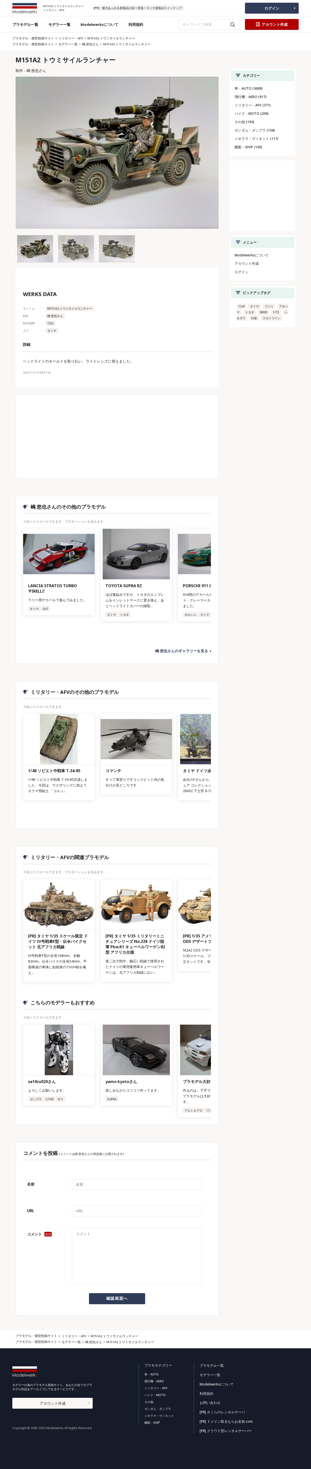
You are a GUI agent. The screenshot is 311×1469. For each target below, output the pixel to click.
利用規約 (135, 24)
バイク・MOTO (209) (251, 113)
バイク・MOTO (154, 1395)
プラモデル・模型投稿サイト (33, 38)
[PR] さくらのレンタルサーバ (222, 1411)
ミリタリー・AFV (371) (253, 105)
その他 (148, 1402)
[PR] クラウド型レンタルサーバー (225, 1429)
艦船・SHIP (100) (248, 147)
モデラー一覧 (59, 24)
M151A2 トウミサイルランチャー (111, 38)
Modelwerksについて (99, 24)
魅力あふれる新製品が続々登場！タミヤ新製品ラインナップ (142, 8)
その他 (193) (244, 121)
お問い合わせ (209, 1402)
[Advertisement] (117, 436)
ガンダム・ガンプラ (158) (255, 130)
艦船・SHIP (152, 1422)
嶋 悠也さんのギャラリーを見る (181, 651)
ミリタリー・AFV (70, 38)
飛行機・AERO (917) (250, 96)
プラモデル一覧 (25, 24)
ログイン (271, 8)
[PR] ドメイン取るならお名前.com (226, 1420)
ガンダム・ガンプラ (157, 1409)
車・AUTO (151, 1374)
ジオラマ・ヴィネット (159, 1416)
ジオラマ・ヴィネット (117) (256, 138)
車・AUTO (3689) (248, 88)
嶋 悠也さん (90, 44)
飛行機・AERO (154, 1381)
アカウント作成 (247, 263)
